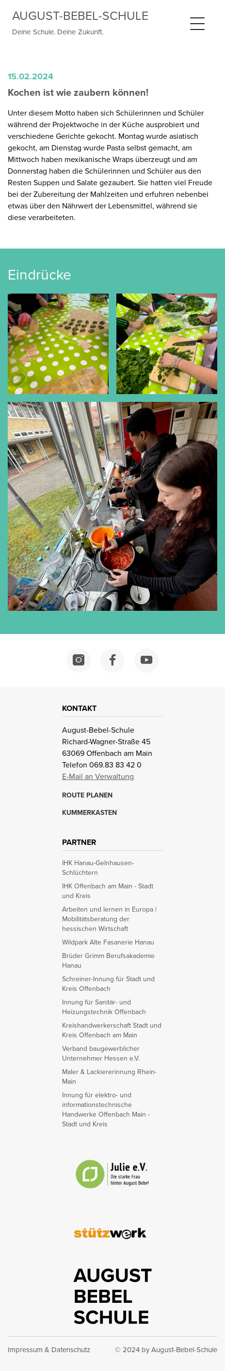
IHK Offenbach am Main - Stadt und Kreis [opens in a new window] (107, 891)
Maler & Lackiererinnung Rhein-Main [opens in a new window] (109, 1077)
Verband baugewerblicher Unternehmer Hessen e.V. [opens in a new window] (101, 1053)
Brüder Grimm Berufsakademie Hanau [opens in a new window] (108, 961)
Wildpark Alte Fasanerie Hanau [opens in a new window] (108, 942)
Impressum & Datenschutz (49, 1349)
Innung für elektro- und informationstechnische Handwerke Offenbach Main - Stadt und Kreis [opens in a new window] (106, 1110)
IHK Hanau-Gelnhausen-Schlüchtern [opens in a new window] (98, 868)
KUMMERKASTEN (89, 812)
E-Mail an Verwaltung (98, 776)
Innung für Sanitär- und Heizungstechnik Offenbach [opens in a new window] (104, 1007)
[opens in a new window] (78, 660)
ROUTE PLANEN (87, 795)
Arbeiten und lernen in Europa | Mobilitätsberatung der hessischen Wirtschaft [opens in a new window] (109, 919)
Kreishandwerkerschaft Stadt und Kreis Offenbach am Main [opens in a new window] (111, 1030)
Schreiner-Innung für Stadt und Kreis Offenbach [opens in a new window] (108, 984)
